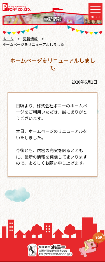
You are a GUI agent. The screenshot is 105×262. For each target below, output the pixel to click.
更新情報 (30, 38)
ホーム (8, 38)
